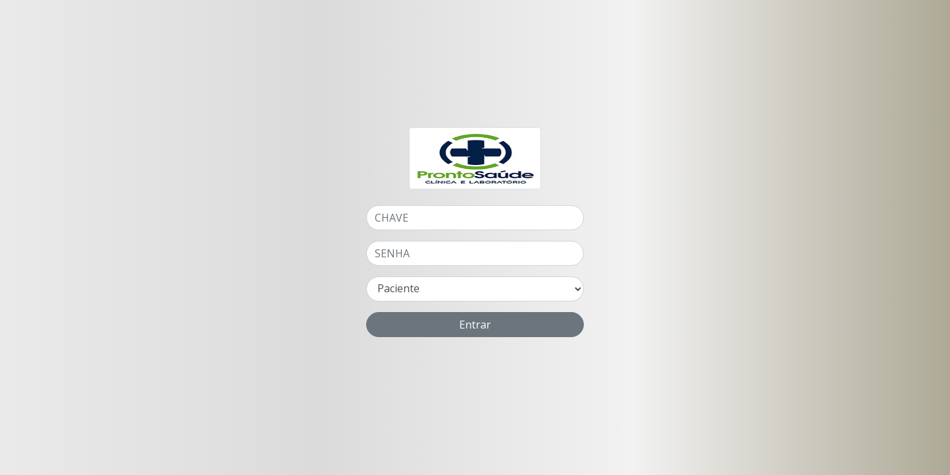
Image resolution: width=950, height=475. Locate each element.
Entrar (475, 324)
